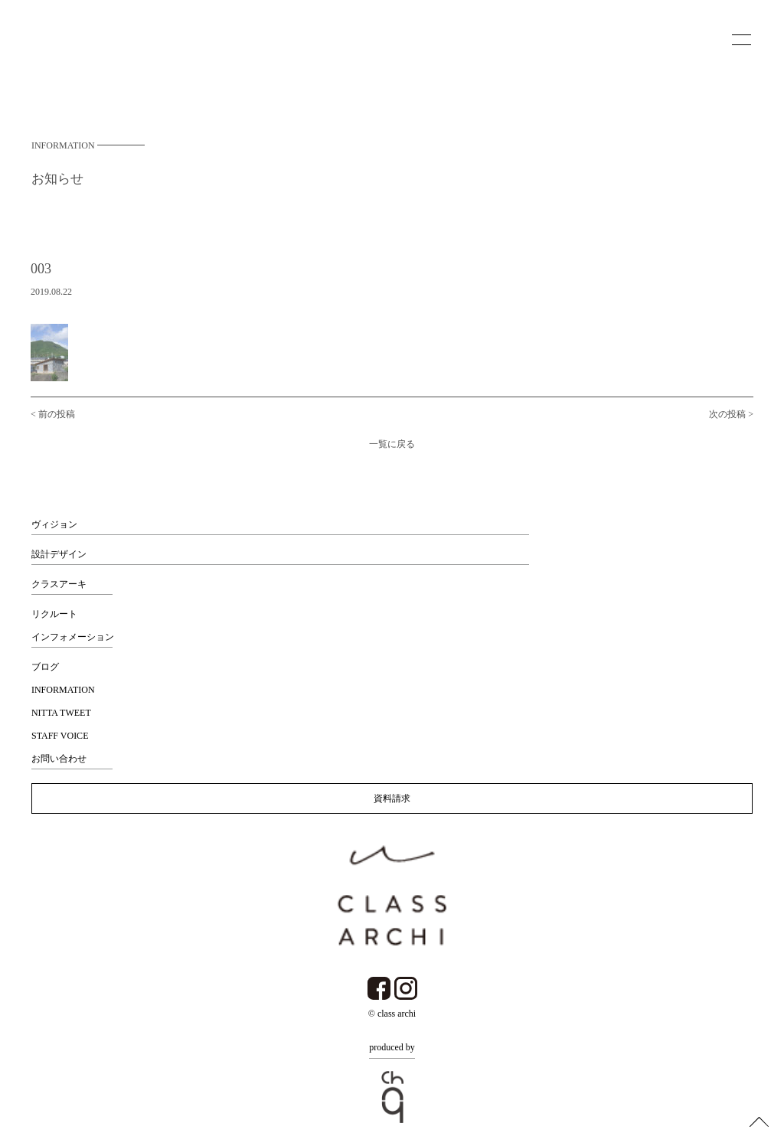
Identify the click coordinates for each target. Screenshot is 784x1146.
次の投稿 (727, 417)
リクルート (54, 614)
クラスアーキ (59, 584)
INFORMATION (63, 689)
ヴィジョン (54, 524)
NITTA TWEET (61, 712)
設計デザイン (59, 554)
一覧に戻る (392, 447)
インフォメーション (72, 637)
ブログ (45, 666)
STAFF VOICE (60, 735)
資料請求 (392, 798)
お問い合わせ (59, 758)
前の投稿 (56, 417)
